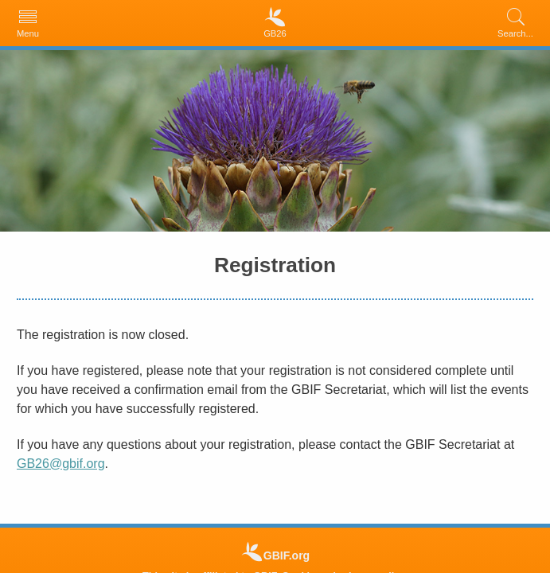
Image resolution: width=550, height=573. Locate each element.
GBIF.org (286, 555)
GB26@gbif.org (61, 463)
